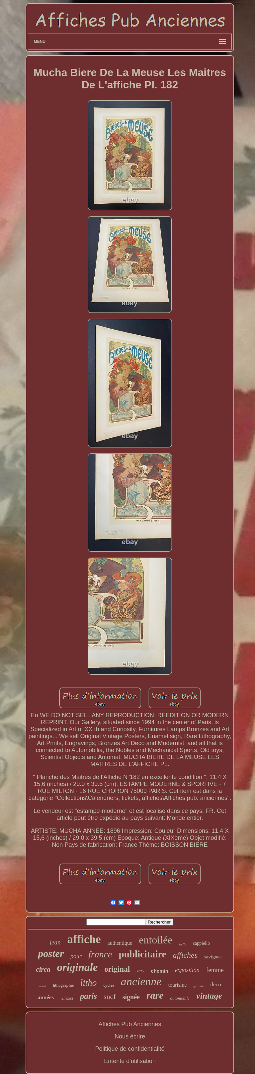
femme (215, 969)
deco (216, 984)
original (117, 969)
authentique (120, 943)
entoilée (155, 940)
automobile (180, 998)
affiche (84, 939)
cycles (108, 985)
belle (182, 944)
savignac (212, 956)
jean (55, 942)
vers (140, 970)
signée (131, 997)
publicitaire (142, 954)
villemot (66, 998)
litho (88, 983)
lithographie (63, 985)
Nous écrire (130, 1036)
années (46, 997)
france (100, 954)
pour (76, 956)
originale (77, 967)
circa (43, 969)
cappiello (201, 943)
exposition (187, 970)
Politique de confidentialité (129, 1048)
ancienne (141, 981)
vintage (209, 996)
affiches (185, 955)
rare (155, 995)
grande (198, 986)
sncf (110, 996)
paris (88, 996)
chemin (159, 971)
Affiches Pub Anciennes (130, 1024)
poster (51, 953)
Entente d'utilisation (130, 1061)
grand (42, 986)
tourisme (177, 985)
